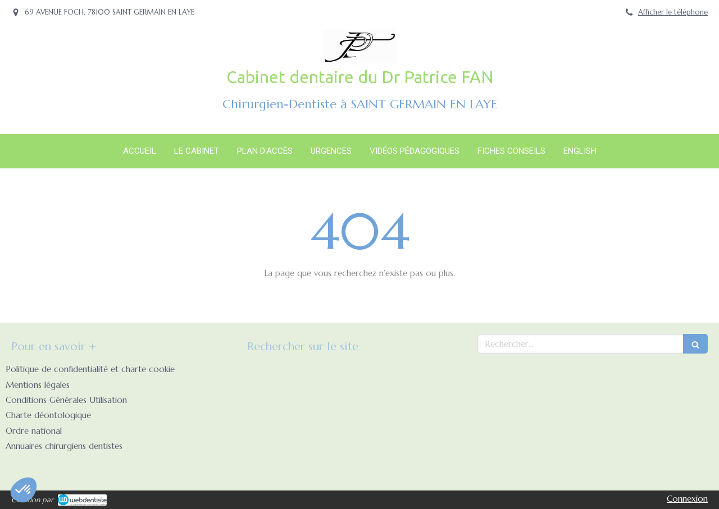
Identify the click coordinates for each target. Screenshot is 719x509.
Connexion (687, 498)
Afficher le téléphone (673, 12)
